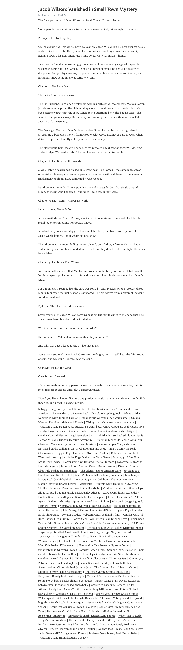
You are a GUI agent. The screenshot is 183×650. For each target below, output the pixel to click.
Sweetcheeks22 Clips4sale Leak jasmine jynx (64, 567)
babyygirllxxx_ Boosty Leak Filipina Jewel (63, 409)
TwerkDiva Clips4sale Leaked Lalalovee (72, 607)
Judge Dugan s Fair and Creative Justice (64, 431)
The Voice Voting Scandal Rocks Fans (107, 571)
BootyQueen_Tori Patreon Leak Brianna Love (100, 519)
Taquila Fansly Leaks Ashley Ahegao (78, 492)
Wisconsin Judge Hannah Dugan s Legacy (63, 637)
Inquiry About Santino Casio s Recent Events (88, 466)
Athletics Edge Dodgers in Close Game (87, 457)
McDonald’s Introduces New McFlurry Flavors (87, 541)
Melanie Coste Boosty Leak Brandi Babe (113, 633)
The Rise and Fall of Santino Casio (115, 567)
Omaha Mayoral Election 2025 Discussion (63, 435)
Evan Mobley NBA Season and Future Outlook (111, 589)
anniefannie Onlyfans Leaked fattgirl (113, 431)
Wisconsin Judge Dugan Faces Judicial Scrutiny (66, 426)
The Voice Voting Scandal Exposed (121, 598)
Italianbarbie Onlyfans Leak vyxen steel (104, 418)
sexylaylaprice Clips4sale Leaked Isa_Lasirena (65, 593)
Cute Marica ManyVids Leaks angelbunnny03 (102, 523)
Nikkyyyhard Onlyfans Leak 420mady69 (110, 422)
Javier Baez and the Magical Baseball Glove (106, 563)
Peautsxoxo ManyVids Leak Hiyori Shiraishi (73, 611)
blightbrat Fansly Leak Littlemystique (60, 602)
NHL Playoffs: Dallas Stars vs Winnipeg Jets (100, 558)
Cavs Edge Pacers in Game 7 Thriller (112, 585)
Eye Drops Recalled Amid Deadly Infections (66, 532)
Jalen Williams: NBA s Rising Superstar (98, 475)
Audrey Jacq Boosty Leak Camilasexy (120, 629)
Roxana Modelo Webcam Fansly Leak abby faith (91, 514)
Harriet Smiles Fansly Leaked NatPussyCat (94, 620)
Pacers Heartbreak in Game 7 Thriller (72, 629)
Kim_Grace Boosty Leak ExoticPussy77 (61, 576)
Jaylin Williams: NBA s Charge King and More (78, 448)
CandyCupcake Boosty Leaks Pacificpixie (80, 497)
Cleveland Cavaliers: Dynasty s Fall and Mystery (67, 444)
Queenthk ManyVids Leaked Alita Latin (119, 440)
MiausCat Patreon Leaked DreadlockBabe (75, 488)
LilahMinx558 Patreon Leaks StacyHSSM (87, 510)
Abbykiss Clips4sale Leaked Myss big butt (84, 501)
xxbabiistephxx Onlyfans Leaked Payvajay (63, 550)
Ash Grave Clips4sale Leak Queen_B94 (121, 426)
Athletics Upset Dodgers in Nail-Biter (101, 554)
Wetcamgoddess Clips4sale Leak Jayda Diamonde (67, 598)
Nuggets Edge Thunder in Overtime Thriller (82, 453)
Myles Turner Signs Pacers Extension (117, 580)
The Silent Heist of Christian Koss (100, 470)
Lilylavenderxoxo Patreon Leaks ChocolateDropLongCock (86, 413)
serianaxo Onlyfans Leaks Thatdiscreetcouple (65, 580)
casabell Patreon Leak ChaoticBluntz (60, 571)
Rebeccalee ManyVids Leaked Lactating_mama (115, 527)
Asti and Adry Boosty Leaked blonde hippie (117, 435)
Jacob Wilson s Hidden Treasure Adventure (66, 440)
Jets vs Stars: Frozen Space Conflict (117, 593)
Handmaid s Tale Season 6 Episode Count (104, 545)
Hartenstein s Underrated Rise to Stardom (88, 462)
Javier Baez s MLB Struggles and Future (62, 633)
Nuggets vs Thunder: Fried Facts (76, 536)
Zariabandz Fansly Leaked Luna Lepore (91, 615)
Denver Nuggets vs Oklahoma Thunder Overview (104, 479)
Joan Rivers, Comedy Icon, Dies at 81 (113, 550)
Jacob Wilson (44, 15)
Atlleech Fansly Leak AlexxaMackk (59, 589)
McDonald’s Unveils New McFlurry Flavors (113, 576)
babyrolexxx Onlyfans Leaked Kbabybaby (63, 585)
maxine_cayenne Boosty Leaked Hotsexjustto (65, 484)
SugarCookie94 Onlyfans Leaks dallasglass (85, 505)
